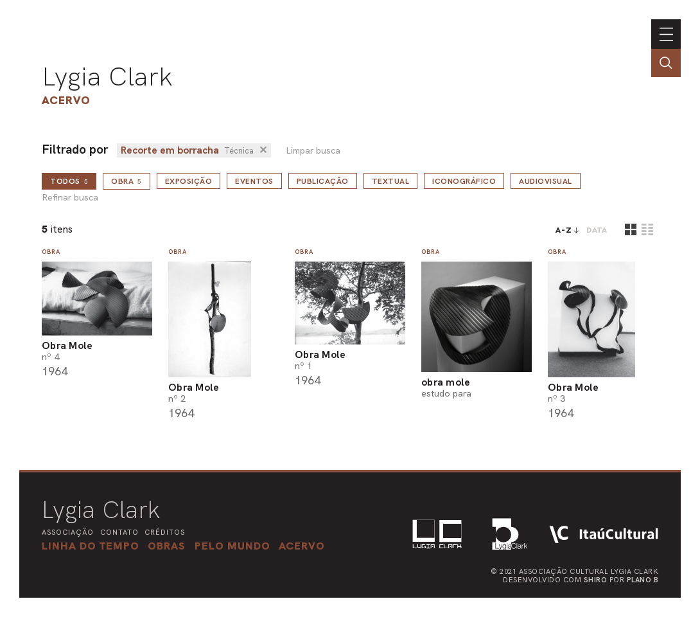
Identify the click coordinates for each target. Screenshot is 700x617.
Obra (126, 181)
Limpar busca (313, 150)
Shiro (596, 579)
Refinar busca (70, 197)
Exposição (189, 181)
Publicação (323, 181)
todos (69, 181)
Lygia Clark (107, 76)
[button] (232, 546)
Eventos (254, 181)
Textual (391, 181)
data (597, 230)
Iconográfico (464, 181)
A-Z (564, 230)
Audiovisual (545, 181)
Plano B (643, 579)
